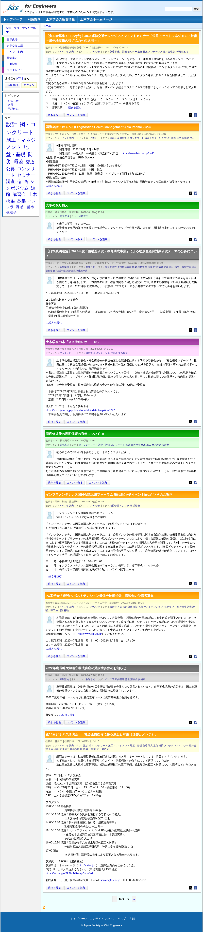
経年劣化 (179, 138)
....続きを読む (73, 107)
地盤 (56, 749)
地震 (82, 749)
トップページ (12, 19)
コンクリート (137, 138)
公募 (10, 168)
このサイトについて (102, 918)
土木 (143, 444)
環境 (18, 161)
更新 (166, 267)
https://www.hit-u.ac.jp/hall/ (138, 153)
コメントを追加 (76, 115)
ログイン (29, 85)
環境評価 (68, 270)
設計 (171, 267)
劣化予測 (169, 138)
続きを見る (55, 115)
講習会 (136, 505)
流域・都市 (25, 207)
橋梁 (186, 138)
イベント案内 (67, 51)
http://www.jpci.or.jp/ (90, 633)
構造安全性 (111, 267)
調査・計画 (121, 51)
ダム (192, 138)
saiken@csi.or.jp (110, 880)
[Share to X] (190, 115)
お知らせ (95, 51)
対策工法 (53, 610)
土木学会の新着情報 (60, 19)
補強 (150, 267)
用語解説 (13, 108)
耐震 (155, 267)
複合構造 (123, 353)
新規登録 (12, 85)
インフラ (124, 505)
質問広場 (64, 216)
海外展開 (178, 51)
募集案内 (64, 267)
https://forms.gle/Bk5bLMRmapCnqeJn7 (69, 873)
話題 (10, 104)
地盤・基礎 (136, 745)
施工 (148, 444)
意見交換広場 (15, 45)
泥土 (98, 749)
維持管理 (168, 51)
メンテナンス (155, 51)
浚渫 (93, 749)
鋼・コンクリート (88, 444)
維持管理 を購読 (45, 908)
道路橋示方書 (124, 267)
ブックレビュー (68, 353)
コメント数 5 (74, 482)
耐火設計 (58, 270)
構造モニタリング (154, 138)
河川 (61, 749)
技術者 (114, 353)
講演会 (11, 212)
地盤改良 (74, 749)
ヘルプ (122, 918)
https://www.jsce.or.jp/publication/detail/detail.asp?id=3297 (80, 410)
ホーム (47, 25)
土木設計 (156, 444)
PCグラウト (169, 606)
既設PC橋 (138, 606)
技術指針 (127, 606)
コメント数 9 (74, 239)
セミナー (132, 51)
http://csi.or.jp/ (87, 865)
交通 (112, 51)
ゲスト (20, 78)
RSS (132, 918)
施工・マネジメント (118, 745)
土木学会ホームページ (96, 19)
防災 (150, 745)
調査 (189, 606)
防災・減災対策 (183, 267)
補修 (160, 267)
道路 (140, 51)
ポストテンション (153, 606)
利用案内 (34, 19)
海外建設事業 (80, 270)
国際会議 (114, 138)
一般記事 (12, 64)
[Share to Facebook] (195, 115)
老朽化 (105, 749)
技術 (185, 51)
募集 (145, 51)
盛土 (88, 749)
